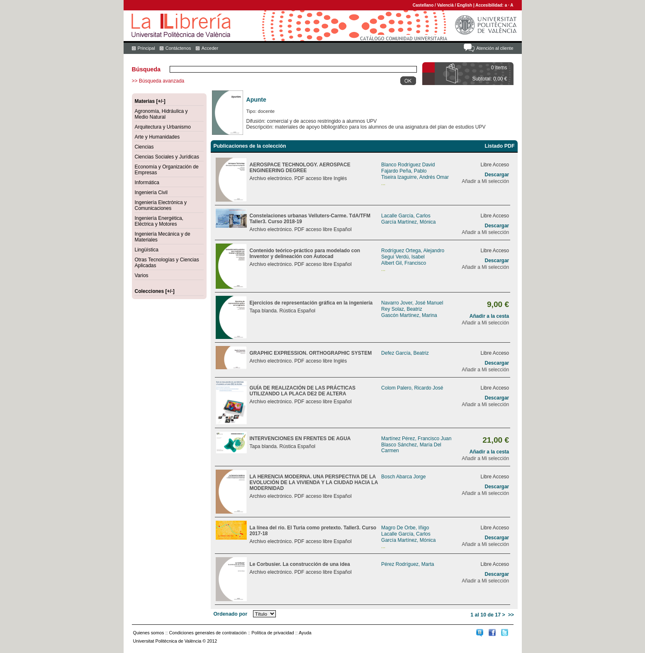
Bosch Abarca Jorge (403, 477)
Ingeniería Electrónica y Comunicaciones (161, 205)
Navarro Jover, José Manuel (412, 303)
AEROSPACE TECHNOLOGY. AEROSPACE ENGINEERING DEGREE (300, 167)
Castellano (423, 5)
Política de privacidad (272, 632)
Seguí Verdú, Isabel (403, 257)
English (464, 5)
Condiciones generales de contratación (208, 632)
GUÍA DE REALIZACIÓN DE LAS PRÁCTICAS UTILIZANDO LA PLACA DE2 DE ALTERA (303, 391)
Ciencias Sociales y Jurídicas (167, 157)
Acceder (210, 48)
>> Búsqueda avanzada (158, 81)
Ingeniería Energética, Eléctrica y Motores (159, 221)
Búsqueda (146, 69)
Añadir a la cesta (489, 316)
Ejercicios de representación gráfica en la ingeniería (311, 303)
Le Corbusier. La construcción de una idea (300, 564)
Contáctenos (178, 48)
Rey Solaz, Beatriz (401, 309)
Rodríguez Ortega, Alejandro (412, 250)
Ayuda (305, 632)
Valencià (445, 5)
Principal (146, 48)
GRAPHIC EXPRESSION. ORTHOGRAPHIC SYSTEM (311, 353)
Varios (141, 275)
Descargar (497, 175)
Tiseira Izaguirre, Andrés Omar (415, 177)
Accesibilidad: (490, 5)
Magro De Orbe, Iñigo (405, 528)
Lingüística (146, 250)
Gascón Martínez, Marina (409, 315)
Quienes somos (148, 632)
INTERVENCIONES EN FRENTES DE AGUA (300, 438)
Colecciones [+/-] (155, 291)
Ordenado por (231, 614)
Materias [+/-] (150, 101)
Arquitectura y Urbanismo (163, 127)
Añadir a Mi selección (485, 181)
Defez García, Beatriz (405, 353)
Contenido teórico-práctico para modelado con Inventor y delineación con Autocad (305, 253)
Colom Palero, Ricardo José (412, 388)
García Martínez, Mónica (408, 222)
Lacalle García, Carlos (406, 216)
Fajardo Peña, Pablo (403, 171)
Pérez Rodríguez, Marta (407, 564)
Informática (147, 182)
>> (511, 615)
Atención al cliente (494, 48)
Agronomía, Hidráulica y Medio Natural (161, 114)
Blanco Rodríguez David (408, 165)
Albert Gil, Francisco (403, 263)
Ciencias (144, 147)
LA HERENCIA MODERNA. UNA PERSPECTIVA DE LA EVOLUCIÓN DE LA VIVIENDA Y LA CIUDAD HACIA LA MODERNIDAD (314, 482)
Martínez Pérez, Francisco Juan (416, 438)
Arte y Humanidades (157, 137)
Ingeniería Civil (151, 192)
